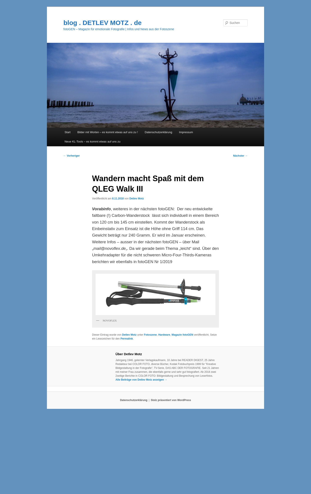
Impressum (186, 132)
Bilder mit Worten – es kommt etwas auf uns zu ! (107, 132)
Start (67, 132)
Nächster (240, 155)
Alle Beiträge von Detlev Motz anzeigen (141, 379)
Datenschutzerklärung (158, 132)
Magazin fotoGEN (182, 334)
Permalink (127, 338)
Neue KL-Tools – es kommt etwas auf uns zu (92, 141)
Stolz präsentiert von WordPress (171, 400)
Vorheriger (71, 155)
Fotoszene (150, 334)
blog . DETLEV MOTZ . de (102, 22)
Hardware (164, 334)
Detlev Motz (136, 198)
